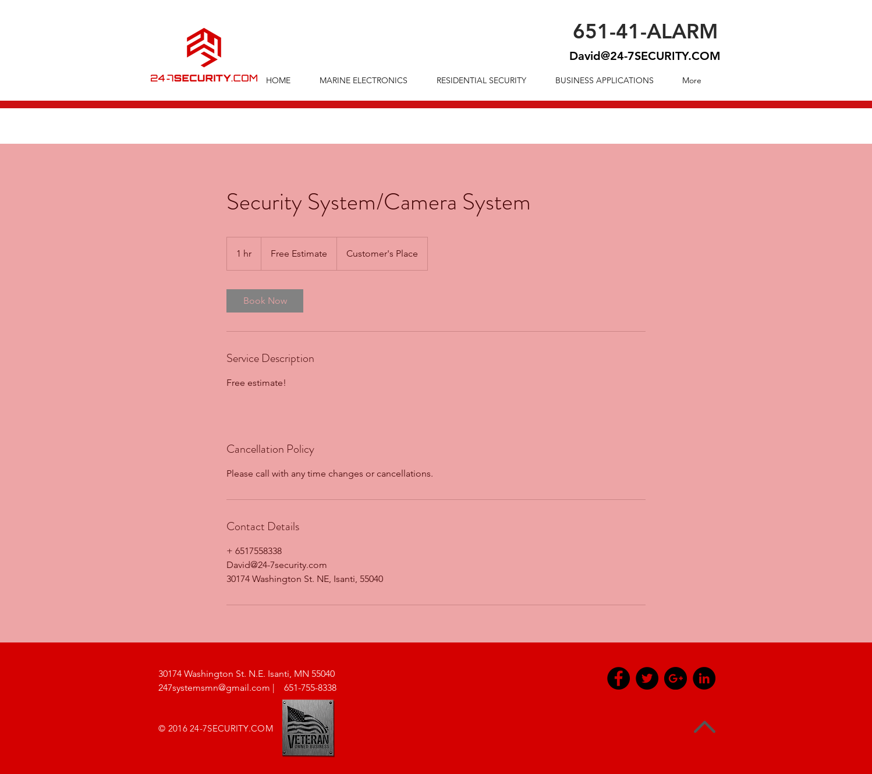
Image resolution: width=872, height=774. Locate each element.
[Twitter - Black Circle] (647, 678)
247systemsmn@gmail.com (214, 687)
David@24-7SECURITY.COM (645, 56)
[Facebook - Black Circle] (618, 678)
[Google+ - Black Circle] (675, 678)
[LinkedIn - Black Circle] (704, 678)
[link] (264, 301)
